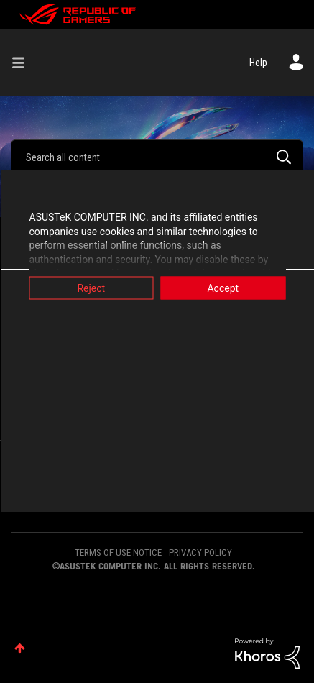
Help (258, 62)
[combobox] (157, 156)
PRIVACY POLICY (200, 552)
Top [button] (20, 648)
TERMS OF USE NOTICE (118, 552)
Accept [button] (223, 288)
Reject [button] (91, 288)
